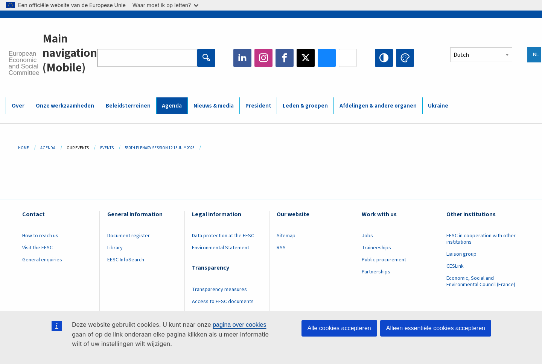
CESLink (455, 266)
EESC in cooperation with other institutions (481, 239)
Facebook (285, 58)
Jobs (367, 236)
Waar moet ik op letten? (165, 5)
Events (107, 148)
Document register (128, 236)
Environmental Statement (220, 248)
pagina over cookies (239, 325)
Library (115, 248)
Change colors (405, 58)
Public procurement (384, 260)
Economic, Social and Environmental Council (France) (481, 281)
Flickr (348, 58)
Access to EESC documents (223, 301)
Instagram (263, 58)
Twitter (306, 58)
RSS (281, 248)
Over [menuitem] (18, 106)
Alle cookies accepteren (339, 328)
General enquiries (42, 260)
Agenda (47, 148)
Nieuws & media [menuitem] (213, 106)
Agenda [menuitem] (172, 106)
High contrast (384, 58)
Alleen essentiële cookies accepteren (435, 328)
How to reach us (40, 236)
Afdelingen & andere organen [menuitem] (378, 106)
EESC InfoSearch (125, 260)
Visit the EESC (37, 248)
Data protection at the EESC (223, 236)
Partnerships (376, 272)
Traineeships (376, 248)
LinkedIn (242, 58)
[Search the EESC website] (147, 58)
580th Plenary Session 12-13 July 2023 (159, 148)
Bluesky (327, 58)
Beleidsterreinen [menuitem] (128, 106)
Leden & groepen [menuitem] (305, 106)
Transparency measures (219, 289)
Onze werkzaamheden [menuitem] (65, 106)
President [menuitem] (258, 106)
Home (23, 148)
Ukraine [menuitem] (438, 106)
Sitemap (286, 236)
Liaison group (461, 254)
